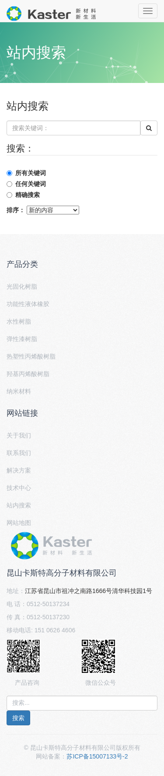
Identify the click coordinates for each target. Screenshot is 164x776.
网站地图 (19, 522)
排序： (16, 210)
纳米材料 (19, 391)
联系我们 (19, 452)
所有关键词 (30, 172)
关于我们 (19, 435)
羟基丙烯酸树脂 (28, 373)
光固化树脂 (22, 286)
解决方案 (19, 470)
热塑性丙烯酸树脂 (31, 356)
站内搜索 (19, 505)
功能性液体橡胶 (28, 303)
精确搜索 (27, 194)
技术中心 (19, 487)
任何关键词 (30, 183)
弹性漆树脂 (22, 338)
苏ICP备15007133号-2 (97, 756)
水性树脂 (19, 321)
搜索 (18, 717)
